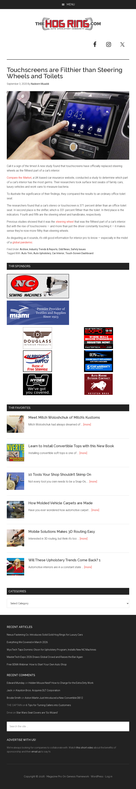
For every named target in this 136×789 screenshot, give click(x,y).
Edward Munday (16, 683)
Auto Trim (26, 253)
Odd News (64, 249)
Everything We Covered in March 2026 (27, 642)
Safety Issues (78, 249)
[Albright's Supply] (37, 371)
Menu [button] (71, 4)
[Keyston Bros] (98, 394)
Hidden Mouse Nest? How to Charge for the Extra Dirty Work (61, 683)
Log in (108, 776)
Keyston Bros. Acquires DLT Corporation (38, 690)
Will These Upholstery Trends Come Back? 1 (64, 560)
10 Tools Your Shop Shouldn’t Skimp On (59, 474)
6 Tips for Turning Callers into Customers (48, 705)
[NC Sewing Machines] (38, 297)
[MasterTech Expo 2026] (98, 348)
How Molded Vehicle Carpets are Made (60, 503)
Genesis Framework (78, 776)
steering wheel (65, 221)
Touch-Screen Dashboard (79, 253)
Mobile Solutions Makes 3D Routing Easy (61, 531)
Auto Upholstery (42, 253)
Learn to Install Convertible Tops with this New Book (71, 446)
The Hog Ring (68, 24)
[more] (87, 424)
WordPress (97, 776)
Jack (9, 690)
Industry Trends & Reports (43, 249)
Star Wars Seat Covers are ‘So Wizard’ (37, 712)
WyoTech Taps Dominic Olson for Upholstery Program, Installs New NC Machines (51, 649)
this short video (84, 747)
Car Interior (58, 253)
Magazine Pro (54, 776)
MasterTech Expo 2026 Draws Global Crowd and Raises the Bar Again (45, 657)
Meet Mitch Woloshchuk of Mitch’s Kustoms (64, 417)
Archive (24, 249)
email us (36, 751)
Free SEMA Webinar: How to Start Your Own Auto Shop (37, 664)
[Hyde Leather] (37, 394)
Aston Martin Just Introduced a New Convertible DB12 (54, 697)
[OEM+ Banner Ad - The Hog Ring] (98, 371)
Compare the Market (19, 177)
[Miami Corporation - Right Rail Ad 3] (38, 324)
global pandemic (22, 242)
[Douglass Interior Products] (37, 348)
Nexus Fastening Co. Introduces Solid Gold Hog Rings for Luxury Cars (45, 634)
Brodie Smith (14, 697)
